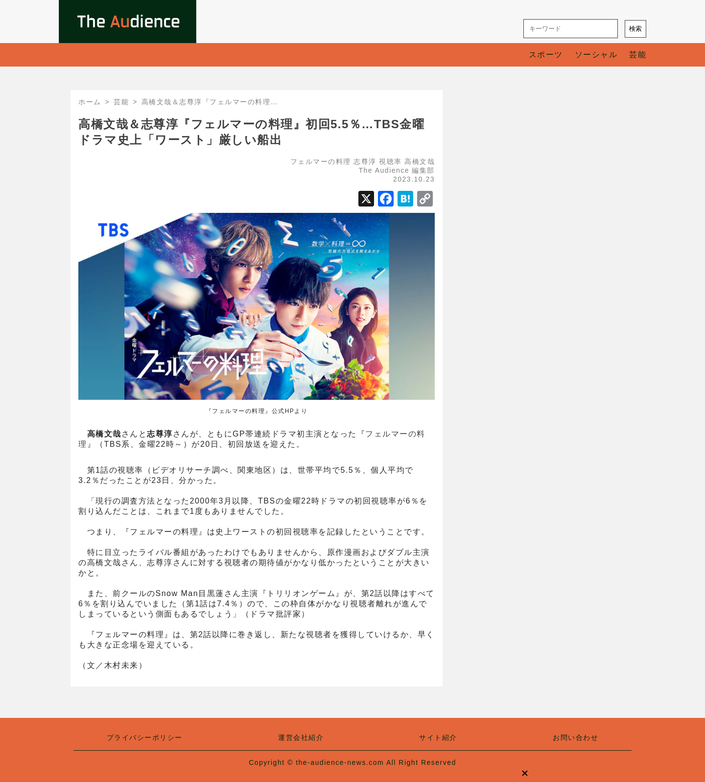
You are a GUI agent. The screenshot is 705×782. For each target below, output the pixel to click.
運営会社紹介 (301, 737)
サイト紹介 (438, 737)
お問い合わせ (575, 737)
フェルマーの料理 (320, 161)
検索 (635, 28)
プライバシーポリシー (145, 737)
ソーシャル (596, 54)
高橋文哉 (419, 161)
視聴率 (390, 161)
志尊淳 (364, 161)
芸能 (637, 54)
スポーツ (546, 54)
